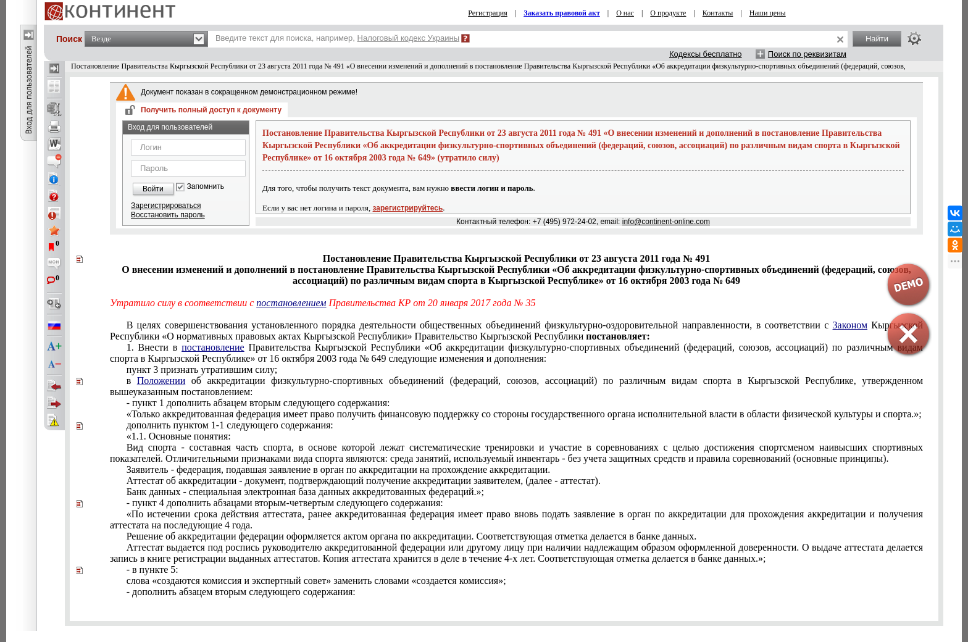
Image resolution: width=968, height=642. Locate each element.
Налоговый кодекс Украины (408, 38)
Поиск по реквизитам (807, 54)
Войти (153, 189)
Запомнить (205, 187)
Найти (877, 38)
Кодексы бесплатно (705, 54)
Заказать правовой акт (562, 13)
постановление (213, 347)
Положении (161, 380)
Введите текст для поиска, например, (337, 38)
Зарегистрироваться (166, 205)
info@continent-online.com (666, 221)
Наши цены (767, 13)
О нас (625, 13)
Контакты (718, 13)
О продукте (668, 13)
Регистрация (487, 13)
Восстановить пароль (168, 215)
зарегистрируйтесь (408, 208)
